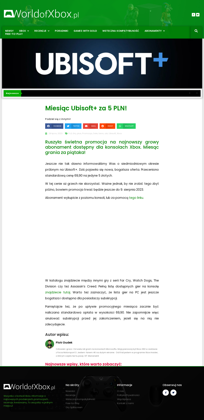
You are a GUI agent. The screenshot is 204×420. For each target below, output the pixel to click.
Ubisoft (112, 133)
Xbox (119, 133)
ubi (106, 133)
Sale (95, 133)
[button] (54, 126)
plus (79, 133)
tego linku (136, 198)
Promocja (87, 133)
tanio (101, 133)
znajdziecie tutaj (57, 292)
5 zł (70, 133)
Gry (74, 133)
